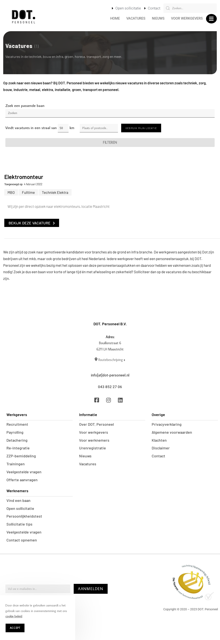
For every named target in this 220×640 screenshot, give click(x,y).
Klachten (159, 440)
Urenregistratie (92, 448)
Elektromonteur (23, 176)
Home (115, 18)
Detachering (17, 440)
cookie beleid (13, 616)
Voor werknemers (94, 440)
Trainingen (15, 464)
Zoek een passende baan (24, 105)
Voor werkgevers (187, 18)
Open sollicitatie (20, 508)
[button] (211, 18)
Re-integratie (18, 448)
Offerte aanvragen (22, 480)
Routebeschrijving (111, 360)
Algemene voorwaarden (172, 432)
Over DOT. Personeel (96, 424)
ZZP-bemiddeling (21, 456)
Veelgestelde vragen (23, 472)
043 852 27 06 (110, 387)
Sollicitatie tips (19, 524)
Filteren (110, 142)
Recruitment (17, 424)
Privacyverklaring (167, 424)
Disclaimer (161, 448)
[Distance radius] (63, 128)
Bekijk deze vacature (32, 223)
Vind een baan (18, 500)
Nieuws (158, 18)
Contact (158, 456)
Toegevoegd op (13, 184)
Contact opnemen (21, 540)
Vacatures (135, 18)
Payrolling (14, 432)
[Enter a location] (99, 128)
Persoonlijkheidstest (24, 516)
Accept (15, 627)
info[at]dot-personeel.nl (110, 375)
